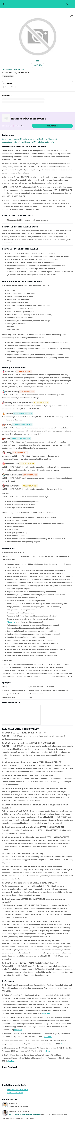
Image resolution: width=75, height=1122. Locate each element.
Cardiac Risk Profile (15, 1093)
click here (46, 1013)
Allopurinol (11, 622)
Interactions (19, 142)
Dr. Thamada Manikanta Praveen (25, 1114)
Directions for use (28, 139)
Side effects (42, 139)
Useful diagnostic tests (44, 142)
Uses (4, 139)
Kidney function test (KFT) (17, 1090)
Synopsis (29, 142)
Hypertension (8, 76)
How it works (13, 139)
